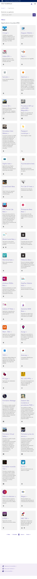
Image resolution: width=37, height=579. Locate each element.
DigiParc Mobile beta (26, 284)
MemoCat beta (8, 260)
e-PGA (5, 518)
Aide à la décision (9, 496)
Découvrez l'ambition (8, 568)
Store (7, 8)
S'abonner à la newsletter (9, 566)
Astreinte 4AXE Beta (26, 310)
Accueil (3, 8)
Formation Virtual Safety (8, 435)
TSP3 (4, 355)
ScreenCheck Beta (9, 186)
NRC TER (24, 518)
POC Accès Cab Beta (8, 211)
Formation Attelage (9, 401)
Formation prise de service (27, 435)
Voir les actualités (7, 571)
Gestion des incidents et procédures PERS (27, 403)
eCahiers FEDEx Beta (8, 284)
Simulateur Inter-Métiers (8, 132)
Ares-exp (24, 355)
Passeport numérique (25, 132)
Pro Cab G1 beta (27, 186)
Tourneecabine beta (27, 164)
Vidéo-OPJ (6, 56)
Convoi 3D (6, 106)
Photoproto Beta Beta (26, 211)
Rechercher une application (7, 12)
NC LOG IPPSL (26, 379)
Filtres (3, 20)
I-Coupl (5, 33)
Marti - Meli (7, 332)
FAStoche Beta (26, 260)
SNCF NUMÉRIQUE (6, 4)
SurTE (23, 467)
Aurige (23, 332)
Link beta (24, 239)
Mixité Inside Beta (9, 239)
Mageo (23, 496)
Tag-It (23, 56)
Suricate (5, 77)
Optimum (24, 77)
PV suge (5, 379)
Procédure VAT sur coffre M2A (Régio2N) (27, 108)
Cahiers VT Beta (8, 309)
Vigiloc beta (7, 164)
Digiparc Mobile (26, 33)
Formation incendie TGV (9, 468)
